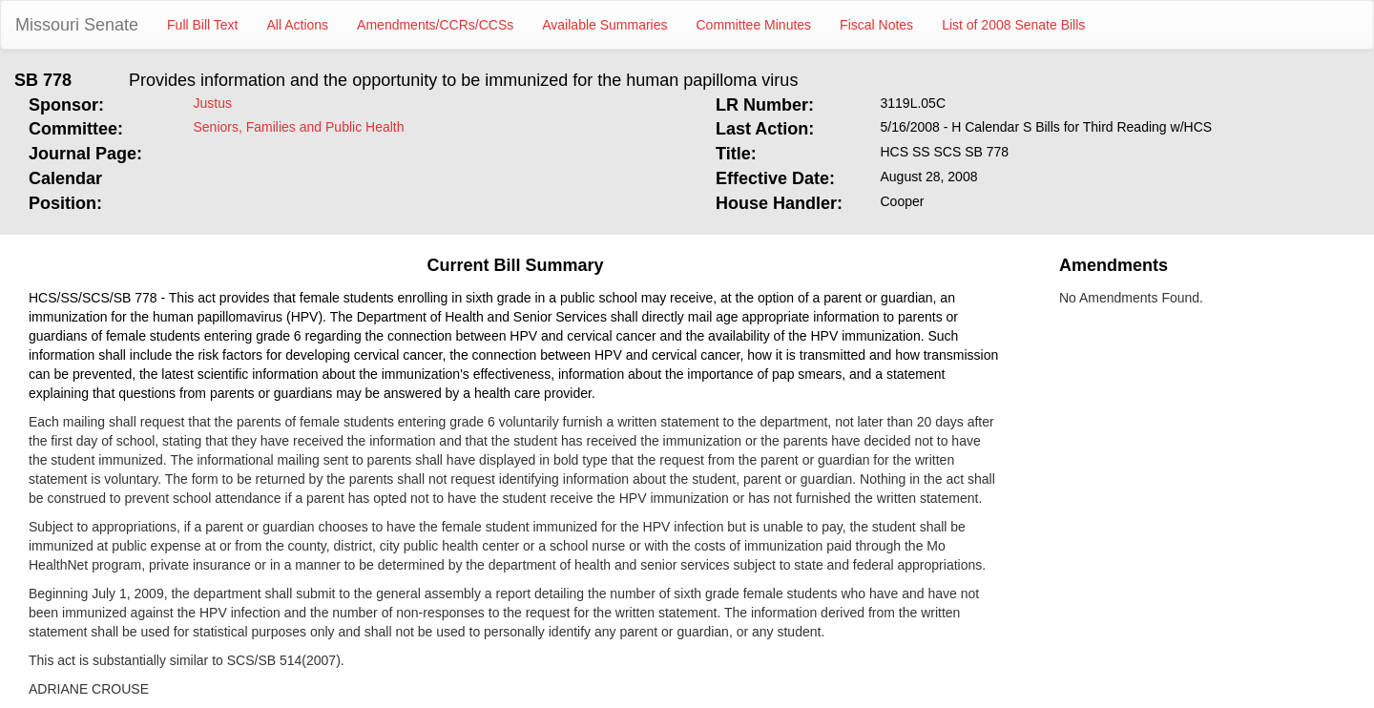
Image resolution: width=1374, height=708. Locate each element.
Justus (213, 103)
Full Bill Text (202, 24)
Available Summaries (604, 24)
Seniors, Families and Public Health (299, 127)
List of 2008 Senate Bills (1013, 24)
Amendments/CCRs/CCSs (435, 24)
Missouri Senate (76, 24)
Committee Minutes (754, 24)
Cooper (903, 201)
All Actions (298, 24)
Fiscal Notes (876, 24)
